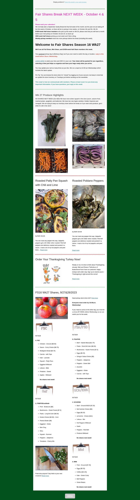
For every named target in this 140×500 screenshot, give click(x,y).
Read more (43, 250)
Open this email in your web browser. (76, 2)
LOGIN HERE (39, 61)
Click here (94, 298)
